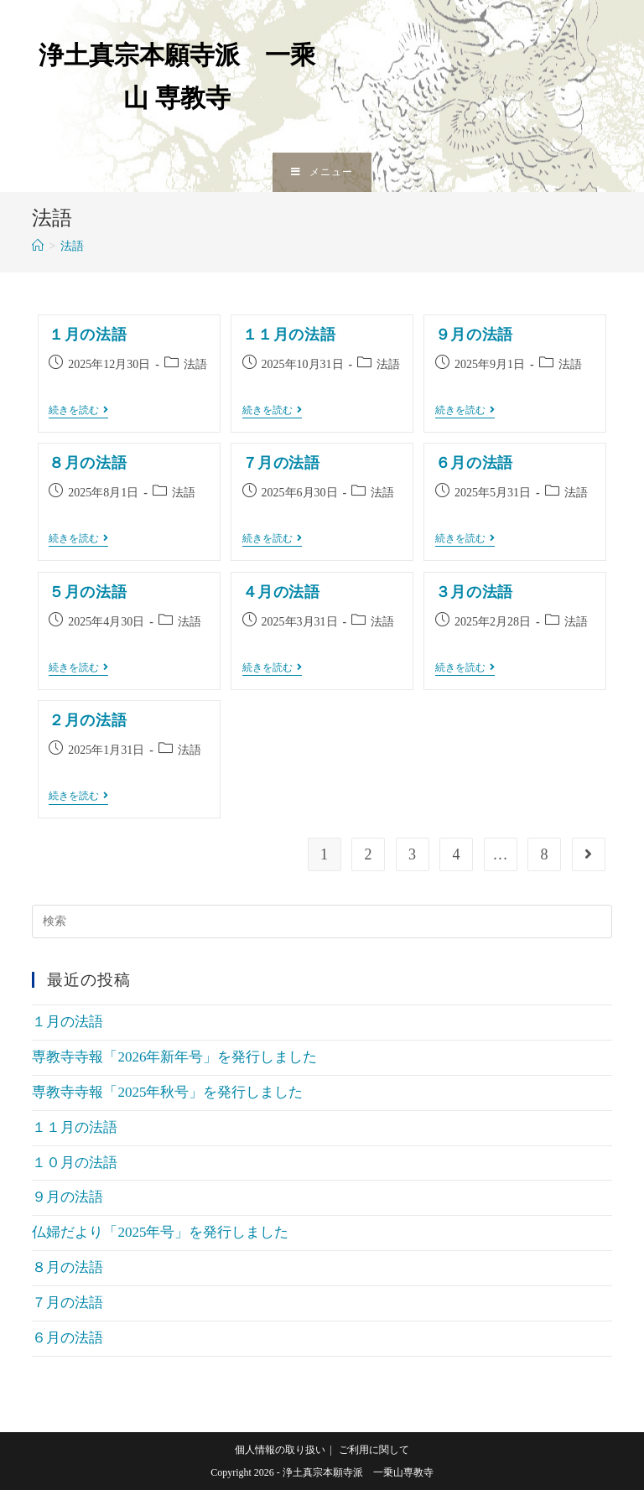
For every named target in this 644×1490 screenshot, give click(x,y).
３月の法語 (474, 592)
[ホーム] (38, 246)
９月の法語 (474, 334)
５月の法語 (88, 592)
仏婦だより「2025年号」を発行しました (160, 1232)
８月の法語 (88, 462)
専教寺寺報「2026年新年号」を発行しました (174, 1057)
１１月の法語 (289, 334)
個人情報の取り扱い (280, 1450)
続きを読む (78, 411)
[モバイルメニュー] (322, 172)
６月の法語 (474, 462)
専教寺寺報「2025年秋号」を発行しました (167, 1092)
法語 (195, 364)
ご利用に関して (374, 1450)
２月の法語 (88, 720)
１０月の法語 (74, 1163)
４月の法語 (281, 592)
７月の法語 (281, 462)
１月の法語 (88, 334)
